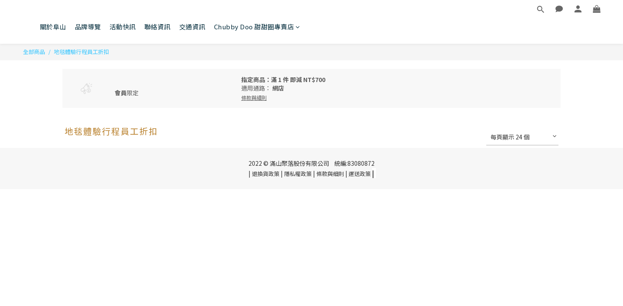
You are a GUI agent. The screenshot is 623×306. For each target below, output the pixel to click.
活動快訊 (123, 26)
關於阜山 (53, 26)
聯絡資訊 (157, 26)
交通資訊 (192, 26)
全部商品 (34, 52)
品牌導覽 (88, 26)
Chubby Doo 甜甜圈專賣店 (257, 26)
